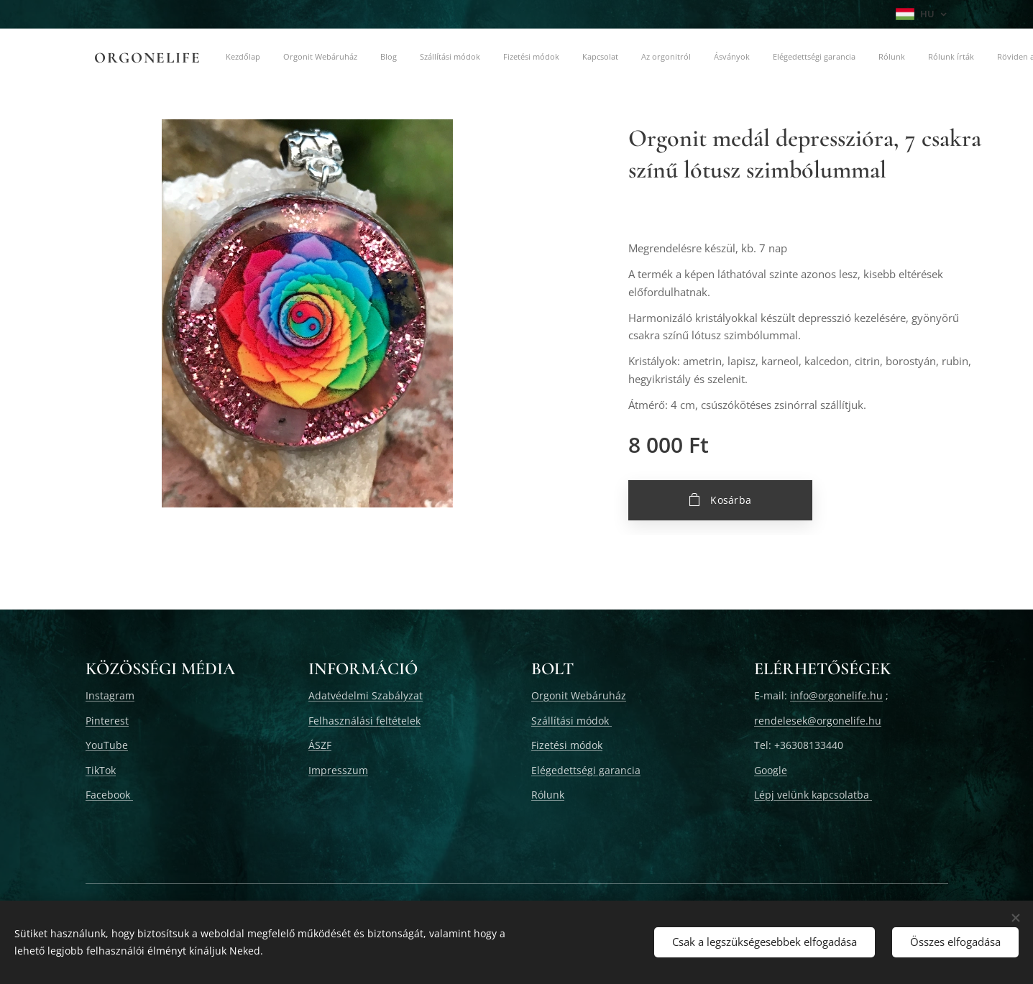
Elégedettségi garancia (586, 770)
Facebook (109, 794)
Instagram (110, 695)
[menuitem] (310, 58)
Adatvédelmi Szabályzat (365, 695)
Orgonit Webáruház (578, 695)
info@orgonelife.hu (836, 695)
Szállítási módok (571, 720)
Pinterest (107, 720)
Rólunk (547, 794)
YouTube (107, 745)
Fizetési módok (566, 745)
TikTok (101, 770)
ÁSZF (319, 745)
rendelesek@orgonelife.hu (817, 720)
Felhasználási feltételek (364, 720)
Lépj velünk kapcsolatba (813, 794)
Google (770, 770)
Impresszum (338, 770)
